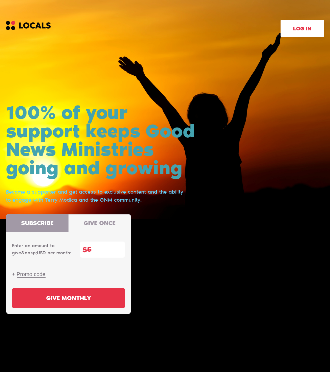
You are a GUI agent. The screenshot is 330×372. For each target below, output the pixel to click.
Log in (302, 29)
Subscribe (37, 224)
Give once (100, 224)
